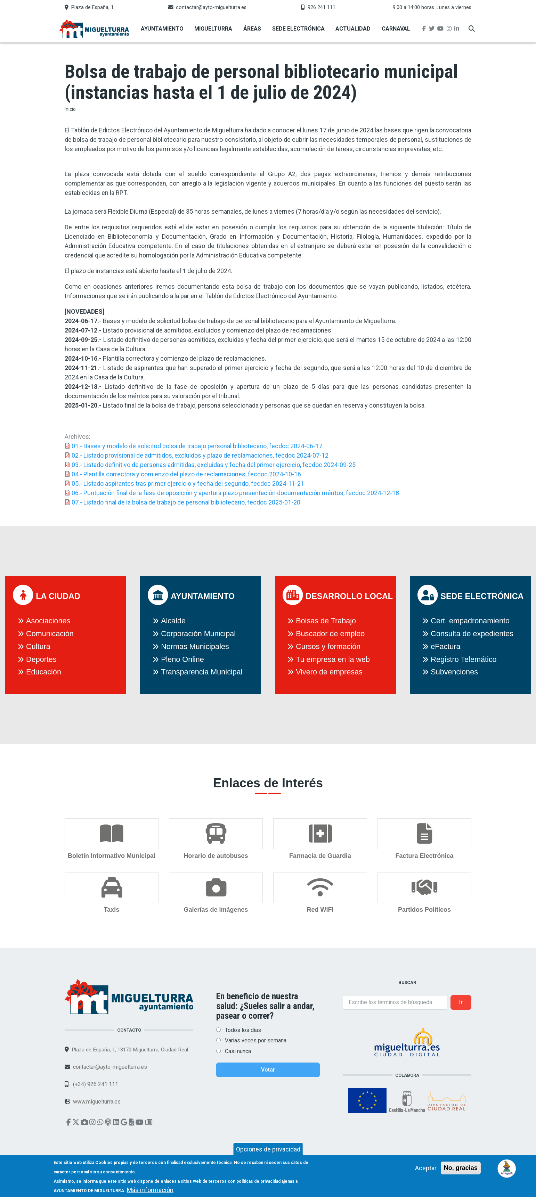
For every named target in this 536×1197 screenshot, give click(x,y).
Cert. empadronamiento (470, 620)
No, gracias (461, 1170)
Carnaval (396, 28)
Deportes (41, 659)
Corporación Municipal (198, 633)
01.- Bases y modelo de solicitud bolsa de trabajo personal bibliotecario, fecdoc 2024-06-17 (197, 446)
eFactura (445, 646)
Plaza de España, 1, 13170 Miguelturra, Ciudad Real (130, 1050)
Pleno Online (182, 659)
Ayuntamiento (162, 28)
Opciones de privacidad (268, 1152)
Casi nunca (238, 1051)
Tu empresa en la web (333, 659)
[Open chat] (507, 1168)
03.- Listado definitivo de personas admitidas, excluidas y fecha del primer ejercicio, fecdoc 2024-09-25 (214, 464)
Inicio (70, 109)
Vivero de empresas (329, 671)
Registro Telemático (463, 659)
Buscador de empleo (330, 633)
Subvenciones (454, 671)
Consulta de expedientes (472, 633)
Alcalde (173, 620)
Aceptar (426, 1170)
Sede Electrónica (298, 28)
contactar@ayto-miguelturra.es (211, 7)
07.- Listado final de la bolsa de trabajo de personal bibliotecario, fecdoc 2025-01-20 (186, 502)
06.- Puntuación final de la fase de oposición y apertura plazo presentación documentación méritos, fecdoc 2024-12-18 (235, 493)
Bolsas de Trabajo (326, 620)
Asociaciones (48, 620)
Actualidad (353, 28)
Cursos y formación (328, 646)
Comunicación (50, 633)
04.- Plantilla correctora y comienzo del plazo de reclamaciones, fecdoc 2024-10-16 (186, 474)
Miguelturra (213, 28)
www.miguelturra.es (97, 1101)
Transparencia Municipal (201, 671)
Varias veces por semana (255, 1040)
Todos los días (243, 1030)
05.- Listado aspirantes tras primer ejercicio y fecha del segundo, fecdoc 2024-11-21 (188, 483)
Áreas (252, 28)
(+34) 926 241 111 (95, 1084)
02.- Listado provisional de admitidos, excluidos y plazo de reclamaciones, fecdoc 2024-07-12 (200, 455)
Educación (43, 671)
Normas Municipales (195, 646)
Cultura (38, 646)
